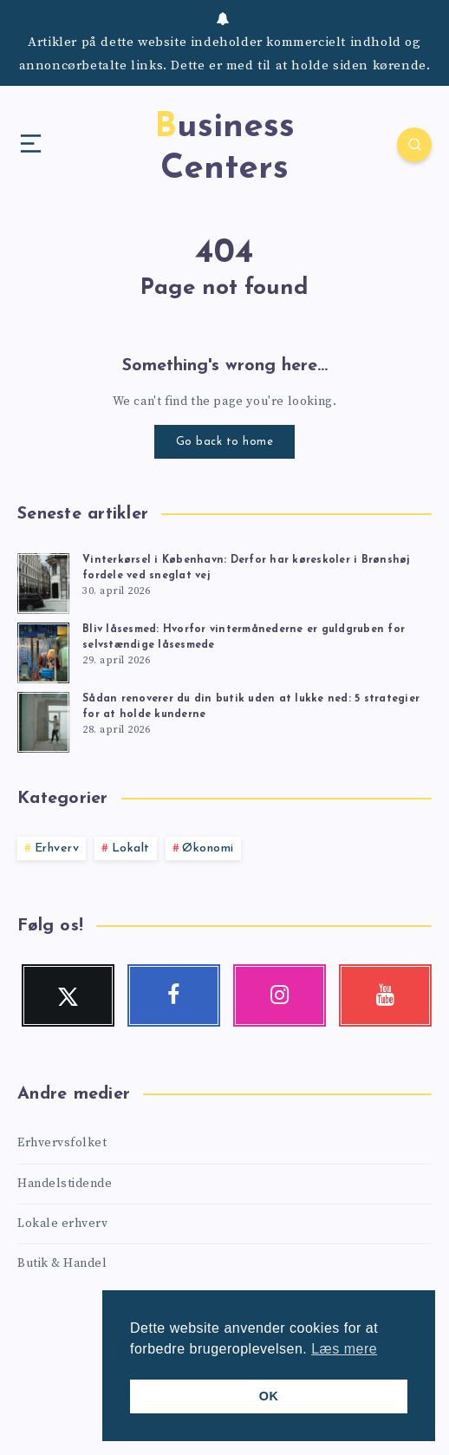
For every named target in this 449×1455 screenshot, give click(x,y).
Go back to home (225, 441)
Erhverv (57, 848)
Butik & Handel (62, 1263)
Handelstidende (64, 1183)
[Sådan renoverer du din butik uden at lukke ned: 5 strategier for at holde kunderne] (43, 719)
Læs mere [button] (344, 1348)
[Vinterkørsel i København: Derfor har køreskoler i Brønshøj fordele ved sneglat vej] (43, 581)
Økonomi (208, 848)
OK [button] (269, 1396)
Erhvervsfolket (62, 1143)
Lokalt (131, 848)
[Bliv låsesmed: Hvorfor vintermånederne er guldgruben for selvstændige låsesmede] (43, 650)
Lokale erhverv (62, 1223)
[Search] (414, 144)
